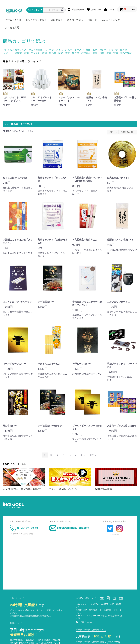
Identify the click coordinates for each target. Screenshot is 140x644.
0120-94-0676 (24, 528)
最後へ (93, 455)
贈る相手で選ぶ (75, 20)
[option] (14, 88)
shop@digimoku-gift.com (69, 527)
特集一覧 (92, 20)
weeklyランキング (110, 20)
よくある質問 (12, 27)
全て (6, 124)
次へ (82, 455)
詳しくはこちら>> (84, 622)
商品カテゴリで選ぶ (36, 20)
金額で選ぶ (56, 20)
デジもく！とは (13, 20)
